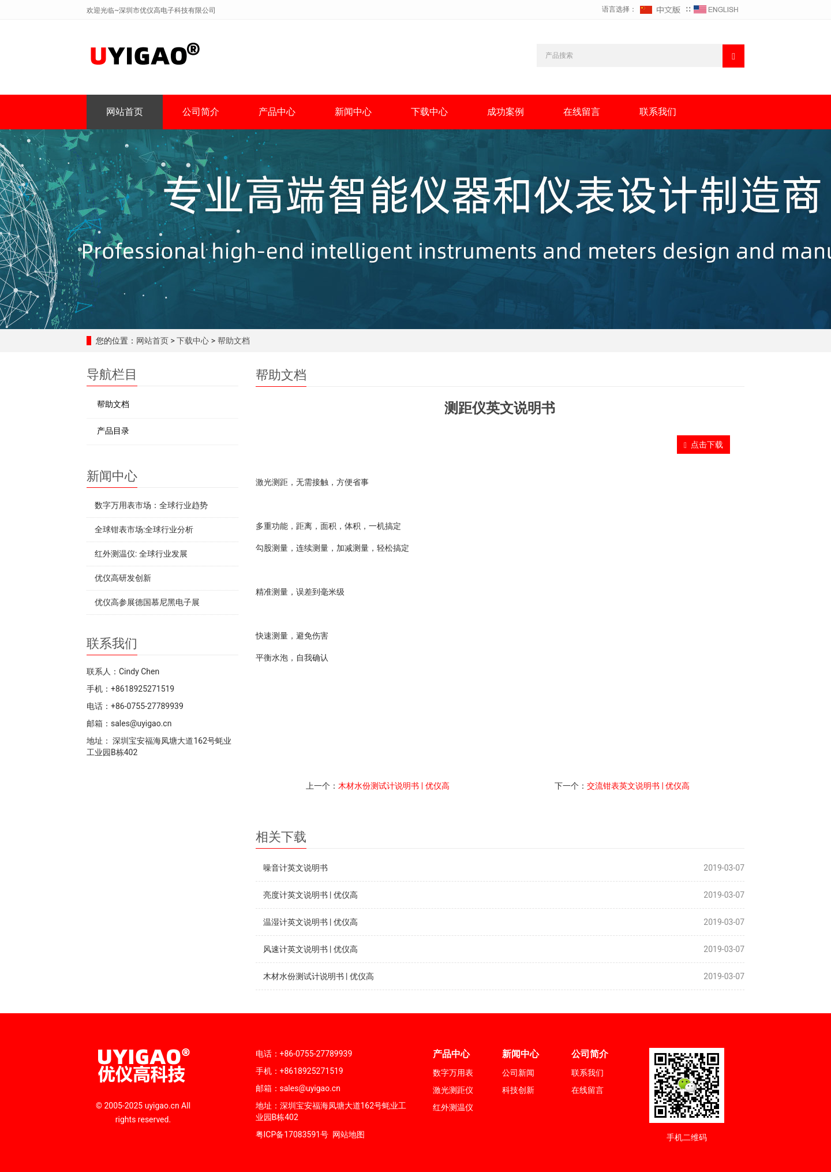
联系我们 (657, 111)
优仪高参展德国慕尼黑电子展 (147, 602)
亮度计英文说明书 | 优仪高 (310, 894)
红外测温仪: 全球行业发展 (141, 553)
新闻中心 (353, 111)
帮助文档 (232, 340)
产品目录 (113, 430)
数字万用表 (453, 1072)
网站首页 (124, 111)
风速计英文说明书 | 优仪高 (310, 949)
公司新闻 (518, 1072)
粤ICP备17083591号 (292, 1134)
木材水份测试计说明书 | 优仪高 (393, 785)
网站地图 (348, 1134)
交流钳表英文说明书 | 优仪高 (638, 785)
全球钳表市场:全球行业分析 (144, 529)
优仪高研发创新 (123, 578)
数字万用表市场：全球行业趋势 (151, 505)
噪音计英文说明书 (295, 867)
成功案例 (505, 111)
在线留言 (581, 111)
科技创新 (518, 1090)
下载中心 (429, 111)
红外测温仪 (453, 1107)
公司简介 (200, 111)
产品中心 (277, 111)
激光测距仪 (453, 1090)
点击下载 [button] (703, 445)
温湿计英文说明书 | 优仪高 (310, 922)
